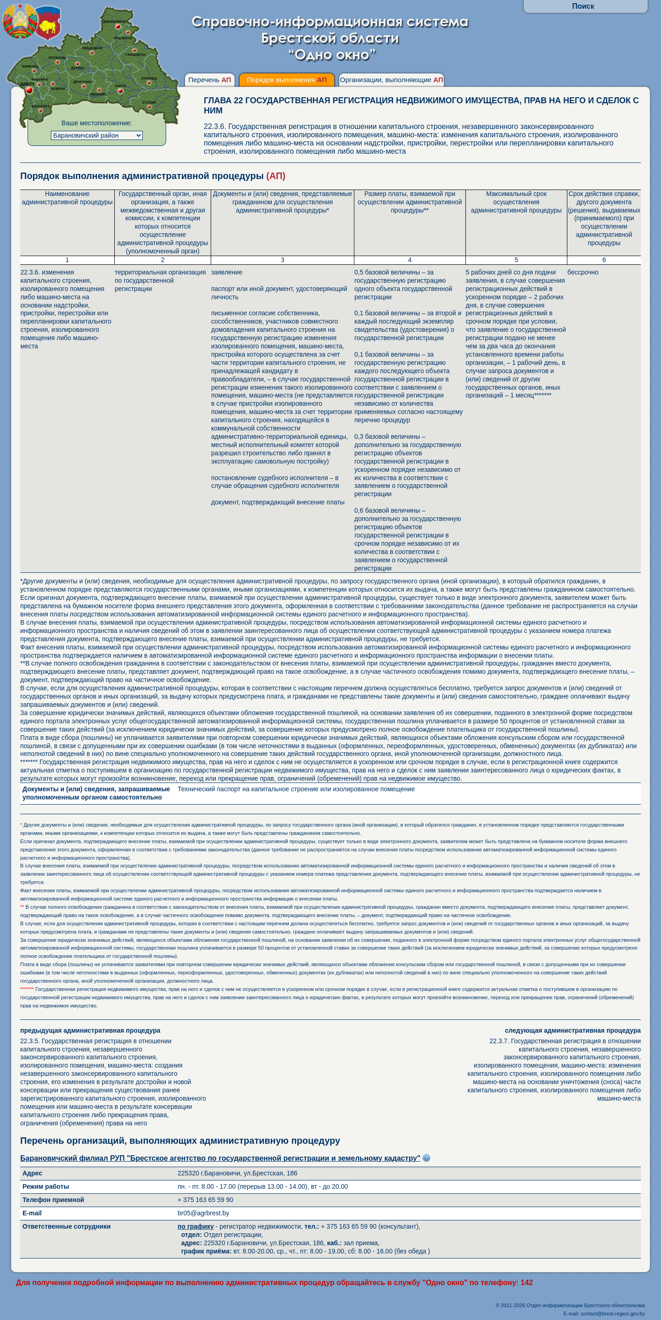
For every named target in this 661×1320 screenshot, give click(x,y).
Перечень (209, 80)
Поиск (583, 6)
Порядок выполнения (287, 80)
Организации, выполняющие (391, 80)
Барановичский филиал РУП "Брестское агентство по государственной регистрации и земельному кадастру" (220, 1158)
